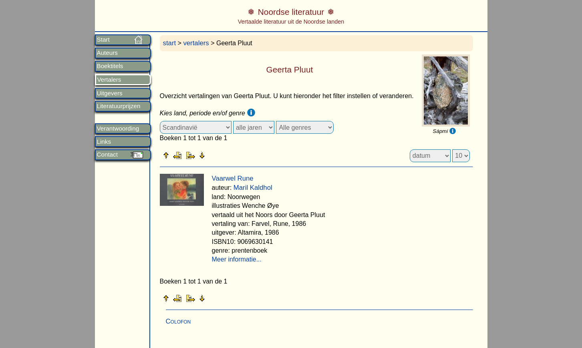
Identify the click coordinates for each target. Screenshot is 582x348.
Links (104, 142)
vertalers (196, 43)
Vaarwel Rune (233, 178)
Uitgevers (110, 93)
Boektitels (110, 66)
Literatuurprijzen (119, 106)
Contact (107, 154)
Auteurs (107, 53)
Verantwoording (118, 128)
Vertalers (109, 79)
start (169, 43)
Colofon (178, 321)
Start (103, 39)
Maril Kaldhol (253, 187)
